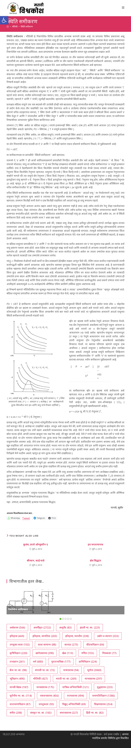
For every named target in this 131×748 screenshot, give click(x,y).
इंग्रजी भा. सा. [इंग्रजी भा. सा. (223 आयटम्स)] (90, 627)
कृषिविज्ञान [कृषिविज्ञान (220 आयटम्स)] (18, 653)
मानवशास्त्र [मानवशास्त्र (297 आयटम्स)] (93, 679)
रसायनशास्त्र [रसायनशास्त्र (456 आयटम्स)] (49, 696)
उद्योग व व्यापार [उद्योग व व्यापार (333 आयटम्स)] (108, 636)
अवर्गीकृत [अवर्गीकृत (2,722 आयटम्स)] (42, 627)
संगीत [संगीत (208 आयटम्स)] (16, 713)
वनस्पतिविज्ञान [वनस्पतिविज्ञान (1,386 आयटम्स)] (103, 696)
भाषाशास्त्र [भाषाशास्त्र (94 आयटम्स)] (71, 670)
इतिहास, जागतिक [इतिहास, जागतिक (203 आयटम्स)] (44, 636)
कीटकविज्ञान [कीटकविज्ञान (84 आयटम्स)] (95, 644)
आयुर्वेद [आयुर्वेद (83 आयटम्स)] (65, 627)
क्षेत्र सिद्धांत (95, 560)
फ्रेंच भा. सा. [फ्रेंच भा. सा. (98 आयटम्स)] (18, 670)
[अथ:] (8, 26)
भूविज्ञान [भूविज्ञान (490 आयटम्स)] (17, 679)
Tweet (26, 517)
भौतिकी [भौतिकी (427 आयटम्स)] (40, 679)
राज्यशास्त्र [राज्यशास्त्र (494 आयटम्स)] (75, 696)
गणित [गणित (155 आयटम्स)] (87, 653)
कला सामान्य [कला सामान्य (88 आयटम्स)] (47, 644)
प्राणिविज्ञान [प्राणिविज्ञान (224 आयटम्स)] (88, 661)
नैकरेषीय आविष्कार (18, 609)
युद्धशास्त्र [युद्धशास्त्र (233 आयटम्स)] (105, 687)
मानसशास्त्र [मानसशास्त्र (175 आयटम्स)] (45, 687)
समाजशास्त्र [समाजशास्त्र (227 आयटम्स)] (69, 713)
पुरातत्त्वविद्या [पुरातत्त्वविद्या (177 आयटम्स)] (60, 661)
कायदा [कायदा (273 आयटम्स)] (71, 644)
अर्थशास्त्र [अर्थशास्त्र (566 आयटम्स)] (17, 627)
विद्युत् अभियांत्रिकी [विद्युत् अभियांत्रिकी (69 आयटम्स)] (74, 704)
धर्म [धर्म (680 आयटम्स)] (38, 661)
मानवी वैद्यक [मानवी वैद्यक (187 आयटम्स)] (19, 687)
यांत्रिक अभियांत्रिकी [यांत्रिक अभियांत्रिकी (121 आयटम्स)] (75, 687)
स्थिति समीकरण (27, 26)
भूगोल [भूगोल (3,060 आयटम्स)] (94, 670)
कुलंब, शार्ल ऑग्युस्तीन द (35, 544)
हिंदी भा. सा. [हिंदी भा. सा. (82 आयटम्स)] (95, 713)
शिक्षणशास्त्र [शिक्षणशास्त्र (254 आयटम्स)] (103, 704)
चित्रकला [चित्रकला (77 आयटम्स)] (109, 653)
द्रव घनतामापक (95, 544)
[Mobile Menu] (123, 7)
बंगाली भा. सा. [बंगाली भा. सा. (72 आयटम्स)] (45, 670)
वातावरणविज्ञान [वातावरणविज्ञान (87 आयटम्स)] (20, 704)
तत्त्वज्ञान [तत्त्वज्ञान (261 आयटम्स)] (17, 661)
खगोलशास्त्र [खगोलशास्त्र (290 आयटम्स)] (45, 653)
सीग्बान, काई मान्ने (35, 560)
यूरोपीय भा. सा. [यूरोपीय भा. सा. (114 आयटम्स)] (21, 696)
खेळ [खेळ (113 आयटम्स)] (67, 653)
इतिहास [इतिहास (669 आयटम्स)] (17, 636)
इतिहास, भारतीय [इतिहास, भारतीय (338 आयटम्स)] (77, 636)
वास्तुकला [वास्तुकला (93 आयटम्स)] (46, 704)
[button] (4, 20)
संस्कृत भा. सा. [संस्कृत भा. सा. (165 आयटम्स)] (40, 713)
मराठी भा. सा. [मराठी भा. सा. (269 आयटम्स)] (66, 679)
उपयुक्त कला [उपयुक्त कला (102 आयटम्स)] (20, 644)
